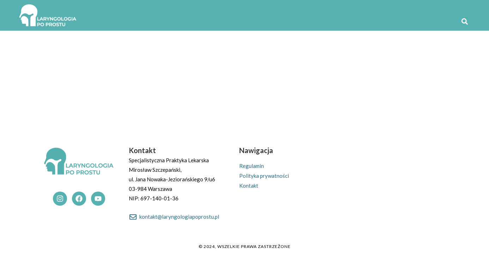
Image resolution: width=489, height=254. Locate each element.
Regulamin (251, 166)
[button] (464, 21)
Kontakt (248, 185)
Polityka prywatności (264, 176)
